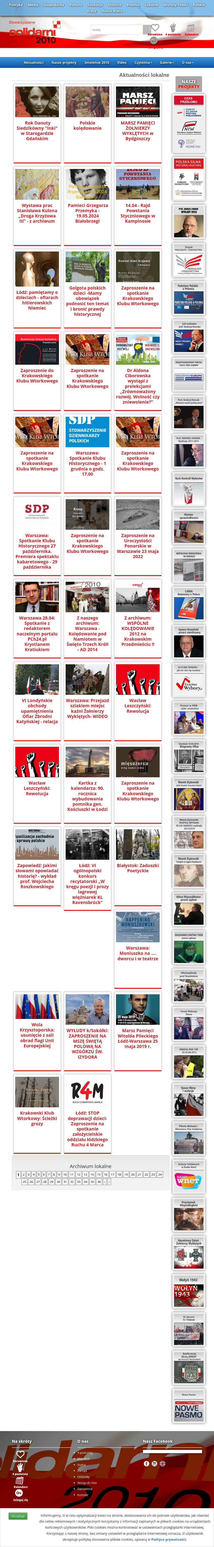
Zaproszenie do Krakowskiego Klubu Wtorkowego (37, 376)
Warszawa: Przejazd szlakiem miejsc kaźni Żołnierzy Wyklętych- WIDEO (87, 708)
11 (71, 1092)
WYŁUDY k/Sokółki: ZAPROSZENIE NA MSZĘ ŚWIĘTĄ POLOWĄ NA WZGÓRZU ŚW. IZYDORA (137, 961)
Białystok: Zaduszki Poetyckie (138, 868)
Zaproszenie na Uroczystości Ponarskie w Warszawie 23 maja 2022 (138, 546)
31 (65, 1099)
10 (65, 1092)
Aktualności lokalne (144, 75)
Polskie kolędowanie (87, 125)
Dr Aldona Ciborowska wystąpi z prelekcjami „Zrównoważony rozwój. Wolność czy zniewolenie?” (138, 383)
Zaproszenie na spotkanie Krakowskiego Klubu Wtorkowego (138, 295)
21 (139, 1092)
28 (44, 1099)
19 (126, 1092)
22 (146, 1092)
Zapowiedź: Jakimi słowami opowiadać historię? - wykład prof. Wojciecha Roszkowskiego (37, 876)
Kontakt (82, 1495)
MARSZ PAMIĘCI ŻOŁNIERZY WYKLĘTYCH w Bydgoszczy (138, 130)
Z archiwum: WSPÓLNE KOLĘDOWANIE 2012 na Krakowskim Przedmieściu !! (138, 628)
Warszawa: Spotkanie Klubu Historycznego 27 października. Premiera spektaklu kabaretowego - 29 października (37, 551)
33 (78, 1099)
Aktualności (33, 62)
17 (112, 1092)
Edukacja (95, 5)
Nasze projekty (64, 62)
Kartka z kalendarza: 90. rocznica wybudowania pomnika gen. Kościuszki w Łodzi (87, 796)
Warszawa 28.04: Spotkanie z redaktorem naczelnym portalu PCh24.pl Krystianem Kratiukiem (37, 633)
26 (31, 1099)
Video (122, 62)
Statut (81, 1465)
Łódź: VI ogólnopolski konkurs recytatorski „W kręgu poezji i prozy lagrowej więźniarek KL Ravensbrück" (87, 881)
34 (85, 1099)
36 (99, 1099)
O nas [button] (187, 62)
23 (153, 1092)
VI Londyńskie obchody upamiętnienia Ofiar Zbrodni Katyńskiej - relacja (37, 711)
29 (51, 1099)
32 (72, 1099)
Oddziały (83, 1477)
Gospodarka (54, 5)
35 (92, 1099)
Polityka (16, 5)
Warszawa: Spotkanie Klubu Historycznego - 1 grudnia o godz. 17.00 (87, 463)
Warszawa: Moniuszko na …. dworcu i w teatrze (37, 953)
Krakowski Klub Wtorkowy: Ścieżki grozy (87, 1036)
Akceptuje (18, 1516)
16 (105, 1092)
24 (160, 1092)
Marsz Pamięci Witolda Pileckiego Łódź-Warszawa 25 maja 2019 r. (37, 1038)
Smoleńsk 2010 (96, 62)
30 (58, 1099)
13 (85, 1092)
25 (24, 1099)
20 (132, 1092)
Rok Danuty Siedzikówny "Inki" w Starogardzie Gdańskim (37, 130)
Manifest (83, 1459)
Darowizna (84, 1489)
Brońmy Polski (176, 5)
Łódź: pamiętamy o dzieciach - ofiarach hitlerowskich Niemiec (37, 300)
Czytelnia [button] (143, 62)
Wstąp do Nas (87, 1483)
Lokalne (151, 5)
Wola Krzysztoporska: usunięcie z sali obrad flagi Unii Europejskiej (87, 953)
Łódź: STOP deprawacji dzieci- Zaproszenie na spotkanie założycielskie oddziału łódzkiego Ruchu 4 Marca (138, 1046)
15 (99, 1092)
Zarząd (82, 1471)
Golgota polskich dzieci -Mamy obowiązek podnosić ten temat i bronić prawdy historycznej (87, 301)
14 (92, 1092)
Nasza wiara (112, 11)
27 (38, 1099)
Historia (114, 5)
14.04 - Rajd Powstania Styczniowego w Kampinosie (138, 213)
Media (33, 5)
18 (119, 1092)
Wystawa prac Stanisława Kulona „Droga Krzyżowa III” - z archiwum (37, 213)
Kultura (75, 5)
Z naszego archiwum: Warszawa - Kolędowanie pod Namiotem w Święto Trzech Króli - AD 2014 (87, 633)
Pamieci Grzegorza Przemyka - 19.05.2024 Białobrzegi (87, 213)
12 (78, 1092)
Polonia (133, 5)
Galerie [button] (167, 62)
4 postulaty (85, 1453)
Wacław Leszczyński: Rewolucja (138, 706)
